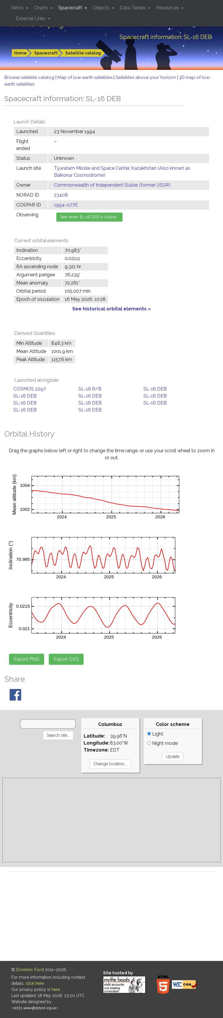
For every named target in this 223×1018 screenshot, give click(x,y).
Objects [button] (102, 7)
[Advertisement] (111, 820)
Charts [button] (41, 7)
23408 (61, 195)
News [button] (18, 7)
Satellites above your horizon (146, 77)
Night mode (162, 743)
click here (35, 983)
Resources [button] (168, 7)
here (55, 989)
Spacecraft (46, 53)
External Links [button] (31, 18)
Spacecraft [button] (70, 7)
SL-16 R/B (89, 389)
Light (155, 734)
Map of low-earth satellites (85, 77)
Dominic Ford (30, 969)
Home (20, 53)
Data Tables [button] (133, 7)
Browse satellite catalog (29, 77)
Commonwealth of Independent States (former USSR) (112, 185)
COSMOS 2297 (29, 389)
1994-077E (66, 205)
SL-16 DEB (155, 389)
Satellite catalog (83, 53)
